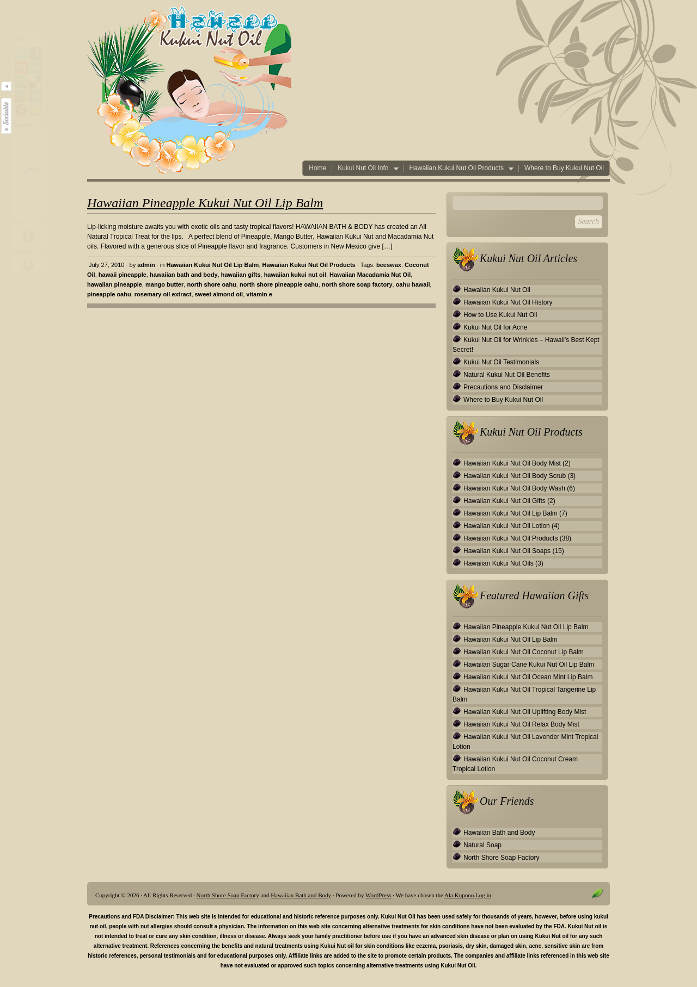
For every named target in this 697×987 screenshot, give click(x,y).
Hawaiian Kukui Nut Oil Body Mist (512, 463)
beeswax (388, 265)
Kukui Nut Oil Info (365, 168)
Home (317, 168)
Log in (483, 895)
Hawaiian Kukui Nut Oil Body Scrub (514, 476)
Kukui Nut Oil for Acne (495, 327)
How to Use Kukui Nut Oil (500, 315)
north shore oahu (211, 284)
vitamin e (259, 294)
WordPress (378, 895)
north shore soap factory (357, 284)
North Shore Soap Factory (501, 857)
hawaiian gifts (241, 274)
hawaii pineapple (122, 274)
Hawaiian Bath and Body (499, 832)
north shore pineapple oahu (279, 284)
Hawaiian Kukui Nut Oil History (507, 302)
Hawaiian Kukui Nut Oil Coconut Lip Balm (523, 652)
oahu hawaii (413, 284)
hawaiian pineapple (114, 284)
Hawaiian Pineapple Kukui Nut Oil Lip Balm (205, 203)
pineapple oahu (109, 294)
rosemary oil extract (163, 294)
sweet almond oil (219, 294)
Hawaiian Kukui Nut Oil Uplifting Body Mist (524, 712)
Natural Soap (482, 845)
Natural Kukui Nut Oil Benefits (506, 374)
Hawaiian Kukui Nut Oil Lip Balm (212, 265)
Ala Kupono (459, 895)
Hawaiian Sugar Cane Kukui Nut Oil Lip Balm (528, 664)
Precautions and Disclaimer (503, 387)
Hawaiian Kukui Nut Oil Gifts (504, 501)
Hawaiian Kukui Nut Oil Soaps (507, 551)
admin (146, 265)
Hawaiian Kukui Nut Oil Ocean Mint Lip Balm (527, 677)
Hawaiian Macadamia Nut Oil (370, 274)
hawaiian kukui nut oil (295, 274)
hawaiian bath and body (184, 274)
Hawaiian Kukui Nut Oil (496, 290)
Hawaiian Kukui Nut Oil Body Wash (514, 488)
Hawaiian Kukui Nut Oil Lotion (506, 526)
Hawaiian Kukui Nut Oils (498, 563)
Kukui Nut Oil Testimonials (501, 362)
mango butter (164, 284)
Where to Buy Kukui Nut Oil (564, 168)
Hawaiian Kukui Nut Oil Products (458, 168)
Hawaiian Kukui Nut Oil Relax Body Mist (521, 724)
